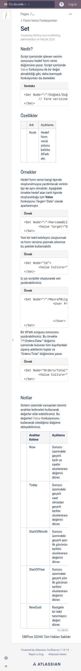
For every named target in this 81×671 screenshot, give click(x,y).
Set (25, 28)
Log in (72, 4)
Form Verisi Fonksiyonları (40, 20)
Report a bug (36, 654)
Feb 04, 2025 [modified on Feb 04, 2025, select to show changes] (47, 39)
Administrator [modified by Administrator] (28, 39)
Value (25, 69)
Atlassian (46, 664)
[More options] (70, 14)
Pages (25, 14)
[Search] (10, 4)
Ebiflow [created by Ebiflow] (37, 35)
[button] (6, 658)
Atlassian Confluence (47, 650)
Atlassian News (57, 654)
